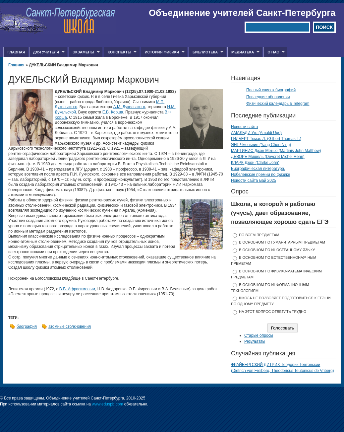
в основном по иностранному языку (277, 250)
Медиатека (243, 52)
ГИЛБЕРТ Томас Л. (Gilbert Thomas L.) (266, 138)
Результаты (254, 341)
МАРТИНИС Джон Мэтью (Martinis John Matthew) (276, 150)
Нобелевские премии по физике (260, 174)
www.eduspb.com (107, 404)
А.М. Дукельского (129, 107)
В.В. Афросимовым (77, 289)
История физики (163, 52)
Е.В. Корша (112, 112)
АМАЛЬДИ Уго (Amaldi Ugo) (256, 132)
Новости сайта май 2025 (253, 180)
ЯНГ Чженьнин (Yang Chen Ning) (261, 144)
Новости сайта (244, 126)
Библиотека (206, 52)
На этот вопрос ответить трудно (272, 312)
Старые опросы (258, 335)
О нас (274, 52)
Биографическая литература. (258, 168)
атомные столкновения (69, 326)
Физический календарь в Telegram (277, 103)
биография (27, 326)
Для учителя (47, 52)
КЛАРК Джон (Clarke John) (255, 162)
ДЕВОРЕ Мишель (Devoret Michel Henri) (268, 156)
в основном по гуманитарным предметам (282, 242)
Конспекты (120, 52)
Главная (16, 52)
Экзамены (84, 52)
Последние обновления (268, 97)
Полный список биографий (271, 90)
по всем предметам (259, 235)
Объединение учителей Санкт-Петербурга (242, 13)
